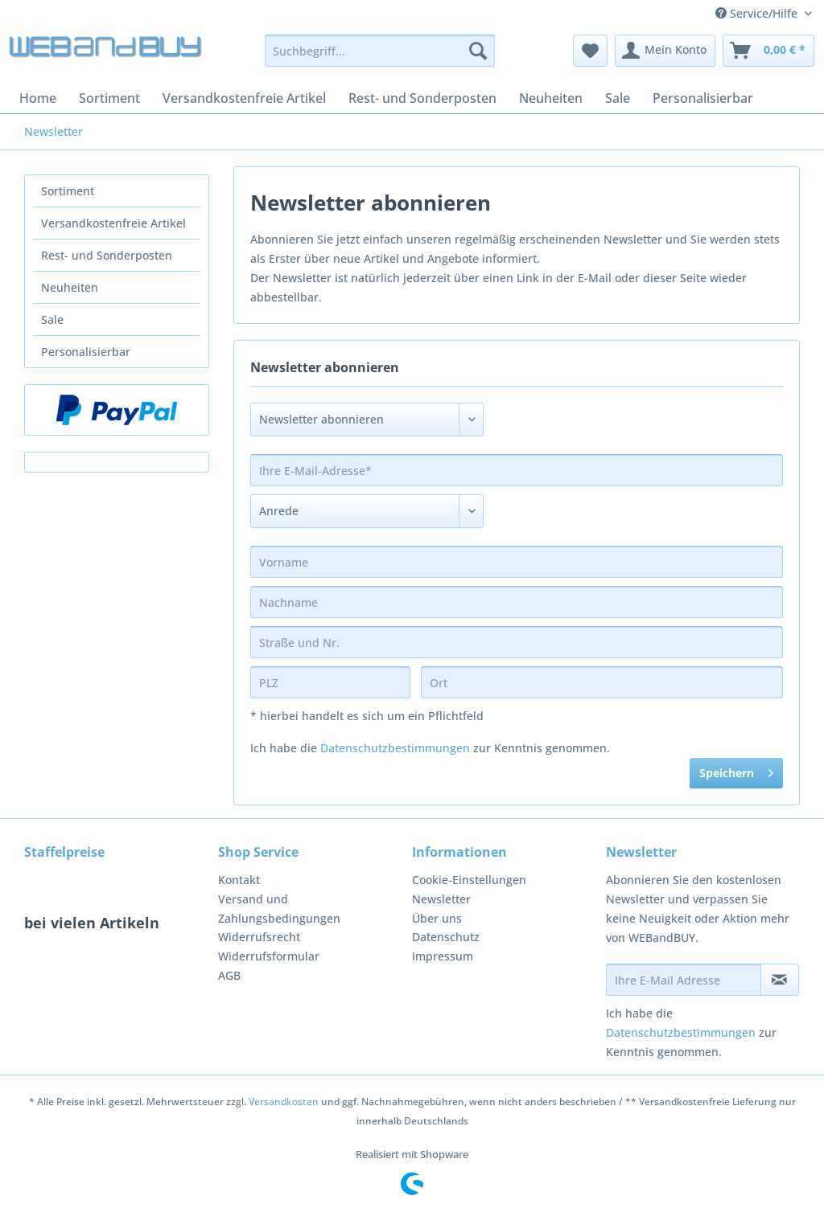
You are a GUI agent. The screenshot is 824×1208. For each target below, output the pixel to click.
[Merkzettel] (590, 51)
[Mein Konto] (665, 51)
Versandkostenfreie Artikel (113, 223)
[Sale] (617, 98)
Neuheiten (69, 287)
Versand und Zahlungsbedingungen (279, 908)
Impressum (442, 956)
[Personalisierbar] (702, 98)
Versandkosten (284, 1101)
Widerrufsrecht (259, 936)
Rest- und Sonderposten (106, 255)
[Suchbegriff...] (380, 51)
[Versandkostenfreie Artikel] (244, 98)
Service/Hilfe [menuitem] (758, 13)
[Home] (38, 98)
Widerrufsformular (268, 956)
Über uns (437, 918)
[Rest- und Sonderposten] (422, 98)
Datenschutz (446, 936)
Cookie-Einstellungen (469, 879)
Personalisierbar (85, 351)
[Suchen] (478, 51)
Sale (52, 319)
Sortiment (67, 191)
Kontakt (239, 879)
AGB (229, 975)
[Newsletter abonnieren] (779, 980)
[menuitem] (380, 58)
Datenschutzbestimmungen (395, 748)
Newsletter (441, 899)
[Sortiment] (109, 98)
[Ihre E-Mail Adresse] (683, 980)
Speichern (736, 770)
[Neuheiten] (551, 98)
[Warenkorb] (768, 51)
